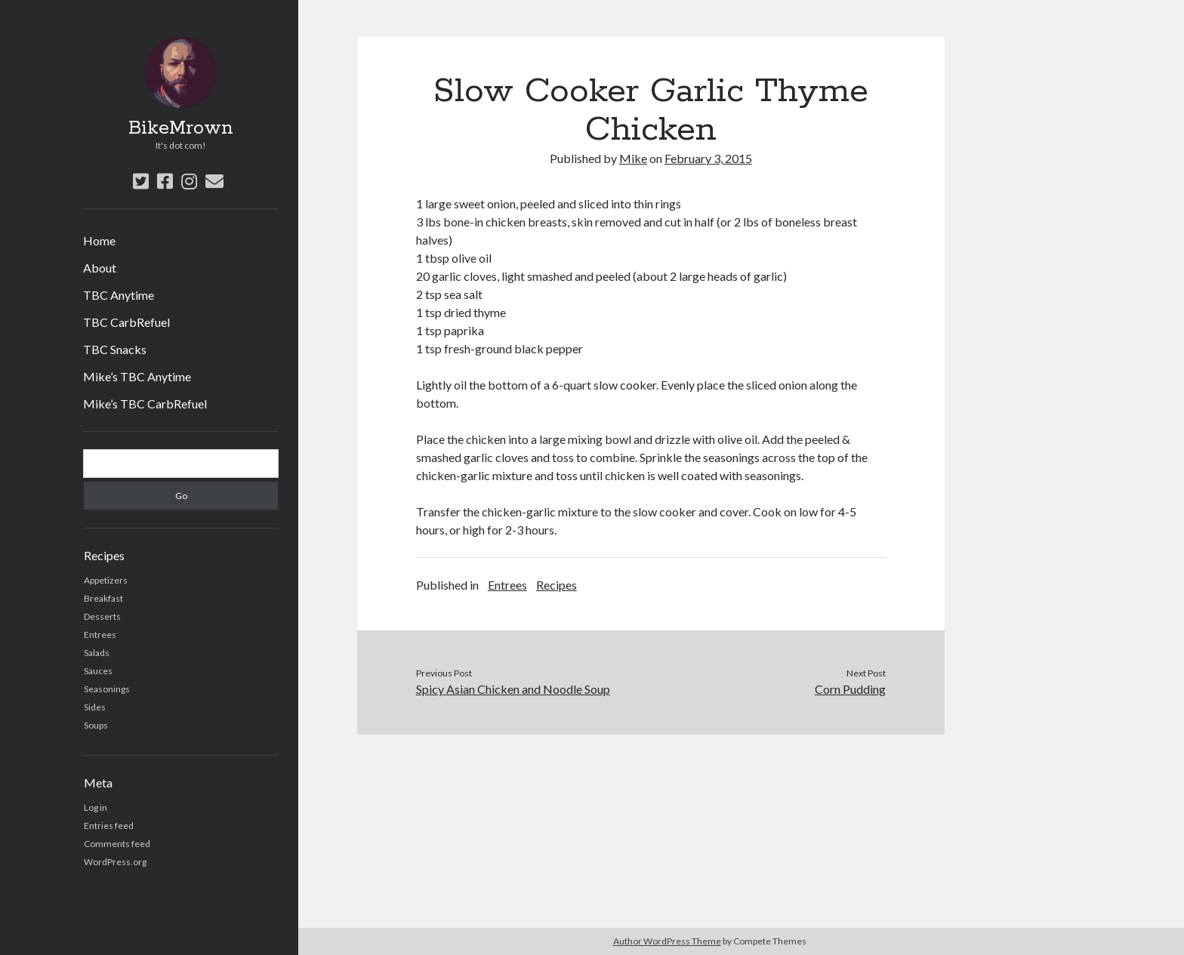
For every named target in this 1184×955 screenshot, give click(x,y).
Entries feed (109, 825)
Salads (96, 652)
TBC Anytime (118, 295)
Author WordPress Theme (667, 941)
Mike (633, 158)
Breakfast (103, 598)
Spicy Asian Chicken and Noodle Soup (513, 689)
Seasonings (107, 689)
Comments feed (117, 843)
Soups (96, 725)
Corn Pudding (850, 689)
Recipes (556, 585)
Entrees (100, 634)
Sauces (98, 670)
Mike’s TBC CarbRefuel (145, 403)
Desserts (102, 616)
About (99, 267)
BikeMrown (180, 128)
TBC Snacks (114, 349)
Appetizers (106, 580)
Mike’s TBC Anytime (137, 376)
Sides (95, 707)
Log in (95, 807)
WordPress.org (115, 861)
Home (99, 240)
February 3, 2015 (708, 158)
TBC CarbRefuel (126, 322)
